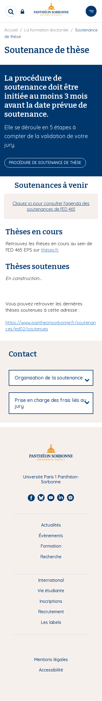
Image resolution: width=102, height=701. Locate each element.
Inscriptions (50, 601)
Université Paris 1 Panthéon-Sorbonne (51, 479)
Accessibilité (51, 669)
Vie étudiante (51, 590)
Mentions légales (51, 659)
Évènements (51, 535)
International (51, 580)
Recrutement (51, 611)
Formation (51, 546)
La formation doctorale (46, 30)
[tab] (51, 377)
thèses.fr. (50, 250)
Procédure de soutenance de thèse (45, 162)
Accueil (11, 30)
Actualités (51, 524)
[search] (10, 11)
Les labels (51, 622)
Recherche (50, 556)
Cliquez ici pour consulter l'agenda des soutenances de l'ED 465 (51, 206)
